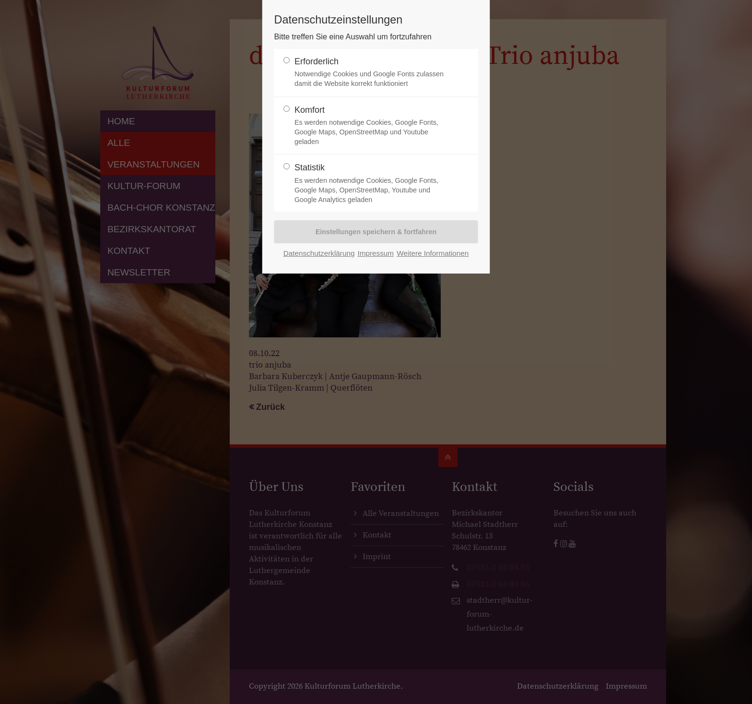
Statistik (372, 183)
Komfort (372, 126)
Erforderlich (372, 73)
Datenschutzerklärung (319, 253)
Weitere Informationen (433, 253)
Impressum (375, 253)
